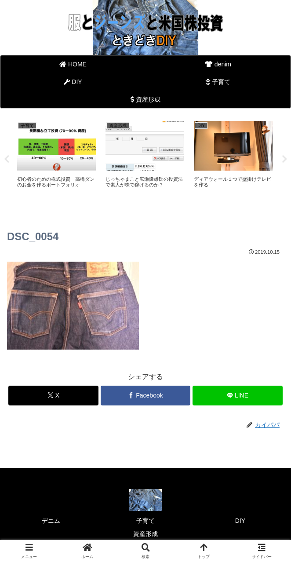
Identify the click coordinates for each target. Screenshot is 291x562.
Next (284, 159)
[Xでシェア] (53, 395)
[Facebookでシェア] (146, 395)
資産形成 (145, 533)
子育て (145, 520)
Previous (6, 159)
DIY (240, 520)
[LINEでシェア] (238, 395)
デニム (51, 520)
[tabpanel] (56, 157)
